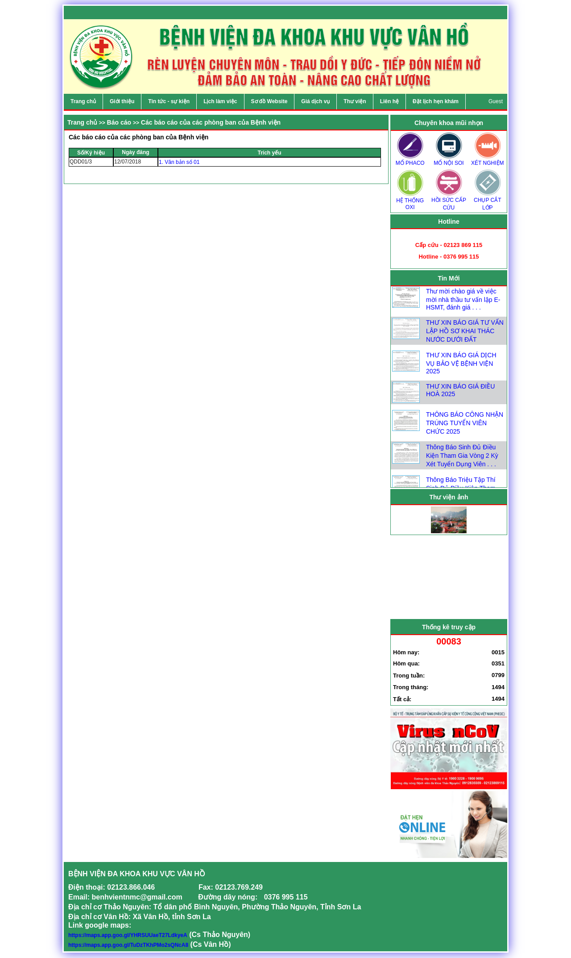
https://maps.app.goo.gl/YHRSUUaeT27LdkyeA (127, 935)
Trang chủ (82, 122)
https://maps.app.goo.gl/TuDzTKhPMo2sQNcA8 (128, 945)
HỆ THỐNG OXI (410, 201)
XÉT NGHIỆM (487, 160)
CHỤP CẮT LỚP (487, 201)
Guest (495, 101)
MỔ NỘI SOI (449, 160)
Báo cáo (119, 122)
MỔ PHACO (410, 160)
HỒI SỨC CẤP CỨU (449, 201)
